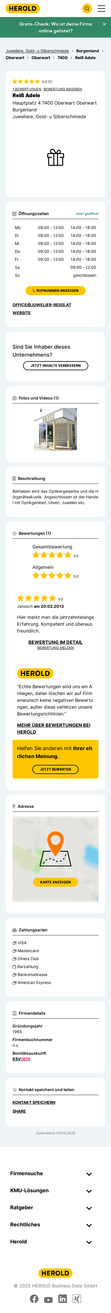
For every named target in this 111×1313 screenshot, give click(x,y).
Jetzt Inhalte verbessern (55, 365)
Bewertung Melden (55, 648)
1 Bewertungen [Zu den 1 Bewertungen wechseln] (27, 89)
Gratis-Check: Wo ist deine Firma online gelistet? (55, 27)
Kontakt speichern (34, 1102)
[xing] (77, 1299)
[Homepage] (23, 8)
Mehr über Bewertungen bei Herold (53, 728)
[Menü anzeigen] (101, 8)
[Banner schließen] (104, 24)
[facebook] (34, 1299)
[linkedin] (62, 1299)
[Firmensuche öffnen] (87, 8)
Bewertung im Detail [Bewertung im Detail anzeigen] (55, 642)
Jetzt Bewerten (55, 769)
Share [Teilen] (19, 1111)
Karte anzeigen (55, 882)
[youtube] (48, 1299)
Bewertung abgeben (63, 89)
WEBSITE (22, 312)
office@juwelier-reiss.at (42, 304)
